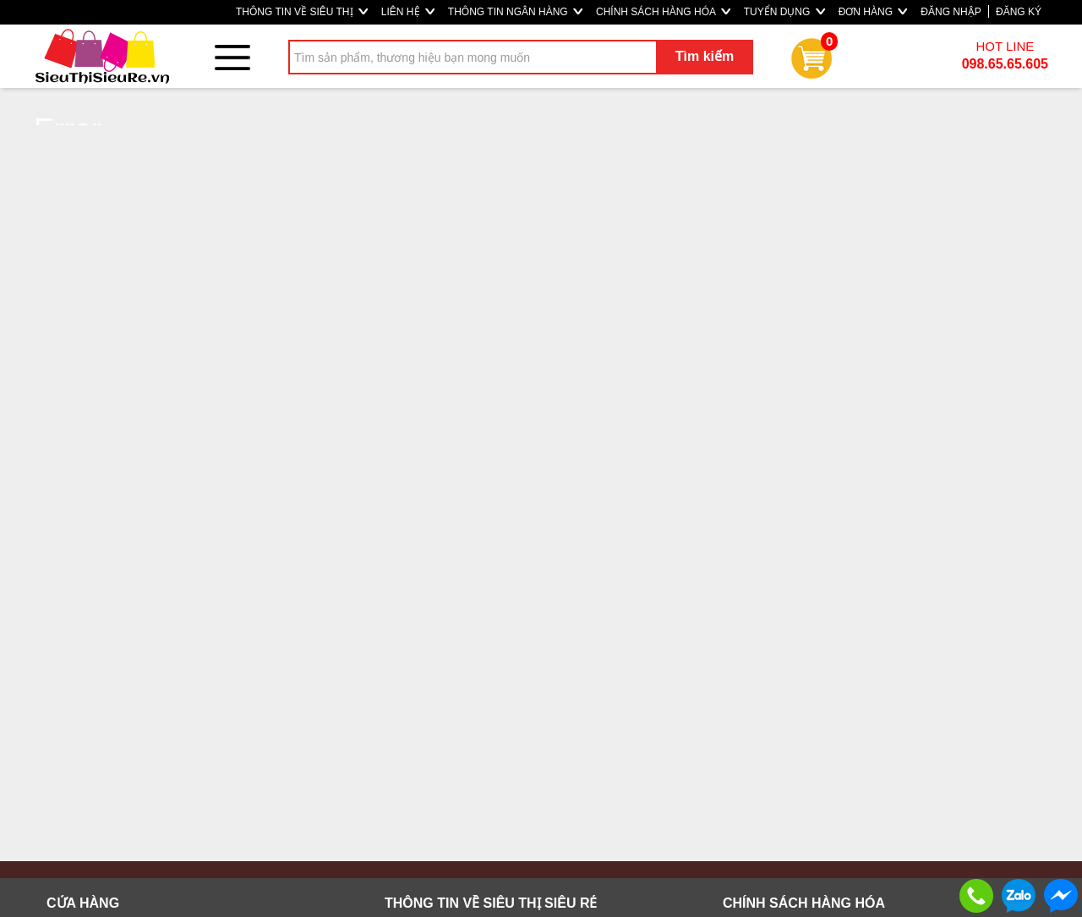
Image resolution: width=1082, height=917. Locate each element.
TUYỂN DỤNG (784, 12)
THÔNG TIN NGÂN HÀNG (515, 12)
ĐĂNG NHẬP (951, 12)
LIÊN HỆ (407, 12)
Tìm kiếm (704, 56)
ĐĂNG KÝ (1018, 12)
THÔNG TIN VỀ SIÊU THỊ (302, 12)
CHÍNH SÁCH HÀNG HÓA (663, 12)
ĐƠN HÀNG (873, 12)
